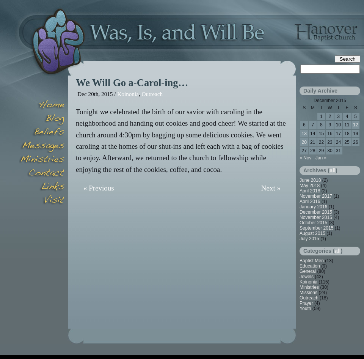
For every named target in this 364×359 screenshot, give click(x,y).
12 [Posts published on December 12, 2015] (355, 125)
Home (41, 105)
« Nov (306, 158)
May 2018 (310, 185)
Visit (41, 201)
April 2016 (310, 201)
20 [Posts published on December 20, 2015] (304, 142)
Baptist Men (312, 260)
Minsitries (41, 160)
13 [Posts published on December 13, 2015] (304, 133)
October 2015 (313, 222)
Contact (41, 174)
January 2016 (313, 206)
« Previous (98, 188)
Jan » (321, 158)
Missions (308, 292)
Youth (305, 308)
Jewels (307, 276)
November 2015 (316, 217)
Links (41, 187)
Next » (271, 188)
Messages (41, 146)
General (308, 271)
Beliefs (41, 133)
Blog (41, 119)
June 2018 (310, 180)
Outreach (152, 94)
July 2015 (309, 238)
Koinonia (128, 94)
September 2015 (316, 228)
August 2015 (312, 233)
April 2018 (310, 191)
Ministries (309, 287)
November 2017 (316, 196)
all (332, 170)
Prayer (306, 303)
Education (310, 266)
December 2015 (316, 212)
